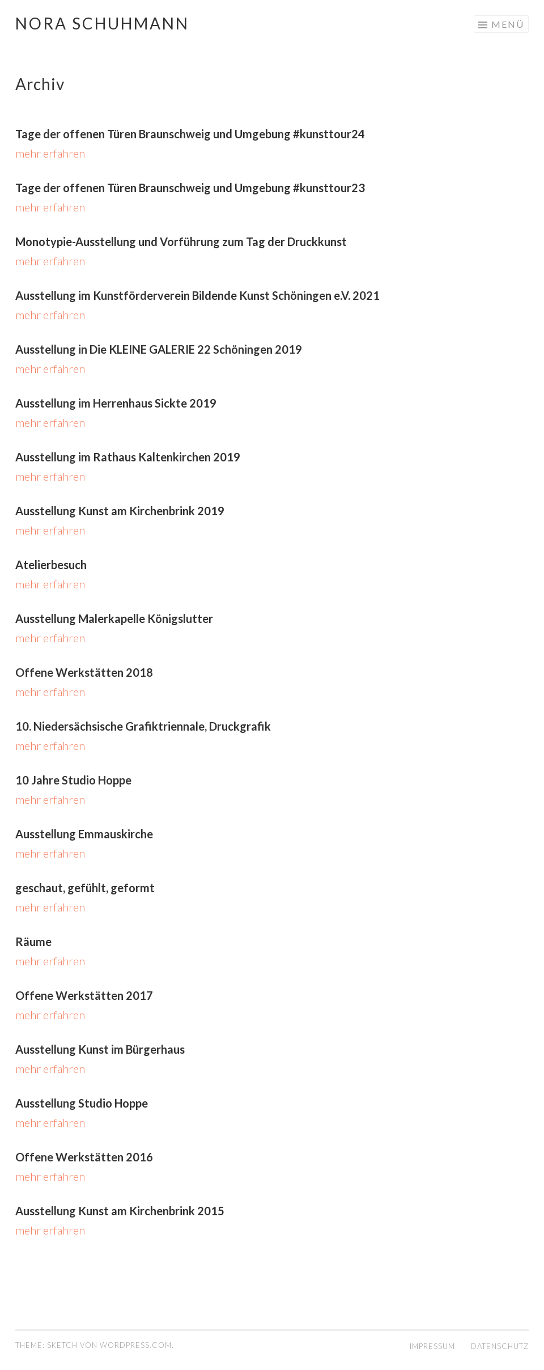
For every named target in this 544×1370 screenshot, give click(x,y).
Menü (507, 24)
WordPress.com (136, 1345)
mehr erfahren (50, 153)
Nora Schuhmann (102, 23)
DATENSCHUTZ (500, 1346)
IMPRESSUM (432, 1346)
